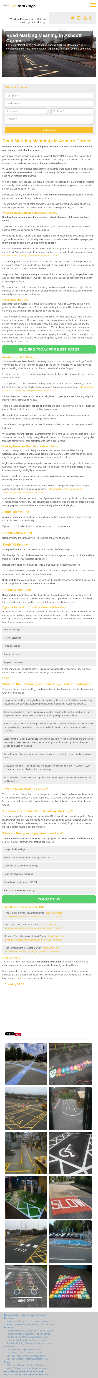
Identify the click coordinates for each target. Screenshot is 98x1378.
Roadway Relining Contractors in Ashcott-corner (30, 1343)
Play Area (9, 1318)
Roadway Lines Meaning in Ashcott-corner (27, 1337)
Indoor (7, 1362)
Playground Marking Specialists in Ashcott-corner (30, 1324)
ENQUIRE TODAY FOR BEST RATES (49, 349)
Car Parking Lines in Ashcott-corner (24, 1352)
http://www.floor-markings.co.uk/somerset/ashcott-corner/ (30, 255)
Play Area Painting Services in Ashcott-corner (28, 1321)
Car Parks (9, 1346)
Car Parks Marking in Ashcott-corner (24, 1349)
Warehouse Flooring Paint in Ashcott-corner (28, 1365)
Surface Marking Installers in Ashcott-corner (25, 1315)
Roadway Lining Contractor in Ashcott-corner (28, 1334)
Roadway (8, 1327)
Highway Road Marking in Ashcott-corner (26, 1340)
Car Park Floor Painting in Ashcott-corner (26, 1356)
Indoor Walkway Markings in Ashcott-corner (28, 1368)
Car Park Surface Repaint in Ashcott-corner (27, 1359)
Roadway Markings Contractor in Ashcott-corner (30, 1330)
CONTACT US (49, 899)
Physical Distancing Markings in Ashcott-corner (27, 1374)
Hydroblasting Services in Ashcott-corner (24, 1371)
